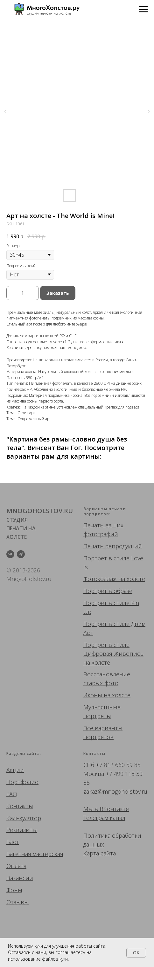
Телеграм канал (104, 818)
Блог (12, 842)
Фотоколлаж (100, 579)
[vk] (10, 554)
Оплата (16, 866)
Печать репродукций (112, 546)
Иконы (92, 695)
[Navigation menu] (143, 9)
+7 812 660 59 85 (118, 765)
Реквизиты (21, 830)
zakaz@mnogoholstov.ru (115, 791)
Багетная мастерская (34, 854)
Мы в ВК (95, 809)
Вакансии (19, 878)
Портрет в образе (107, 591)
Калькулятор (23, 818)
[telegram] (21, 554)
